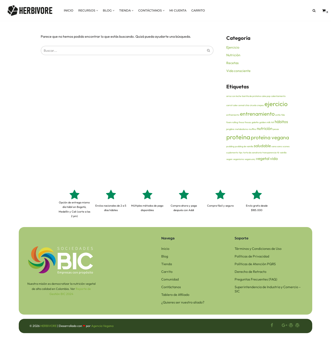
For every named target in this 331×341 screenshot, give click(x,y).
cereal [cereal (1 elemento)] (241, 105)
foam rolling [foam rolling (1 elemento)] (232, 122)
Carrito (167, 273)
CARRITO (198, 10)
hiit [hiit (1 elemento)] (272, 122)
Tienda (166, 265)
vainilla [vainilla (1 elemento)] (283, 153)
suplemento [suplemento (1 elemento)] (232, 153)
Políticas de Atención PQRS (255, 265)
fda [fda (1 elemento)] (283, 115)
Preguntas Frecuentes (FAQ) (256, 280)
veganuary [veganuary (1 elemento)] (250, 159)
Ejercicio (232, 47)
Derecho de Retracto (250, 273)
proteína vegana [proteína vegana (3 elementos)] (270, 138)
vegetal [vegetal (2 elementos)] (262, 159)
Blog (164, 257)
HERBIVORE (48, 327)
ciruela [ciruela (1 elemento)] (253, 105)
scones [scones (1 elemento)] (286, 147)
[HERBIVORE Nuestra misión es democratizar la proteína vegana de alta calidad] (30, 10)
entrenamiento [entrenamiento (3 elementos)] (257, 114)
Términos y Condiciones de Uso (258, 250)
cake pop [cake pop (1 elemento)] (265, 96)
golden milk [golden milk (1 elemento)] (264, 122)
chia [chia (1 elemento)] (247, 105)
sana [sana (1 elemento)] (273, 147)
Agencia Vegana (102, 327)
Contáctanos (171, 288)
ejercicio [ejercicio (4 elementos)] (276, 104)
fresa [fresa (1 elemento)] (241, 122)
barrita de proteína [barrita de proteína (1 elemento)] (251, 96)
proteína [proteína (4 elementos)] (238, 138)
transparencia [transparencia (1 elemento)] (269, 153)
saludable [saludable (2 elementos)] (262, 146)
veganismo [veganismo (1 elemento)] (238, 159)
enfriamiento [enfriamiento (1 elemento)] (232, 115)
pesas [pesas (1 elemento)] (276, 129)
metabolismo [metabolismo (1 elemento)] (241, 129)
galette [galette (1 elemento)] (255, 122)
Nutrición (233, 55)
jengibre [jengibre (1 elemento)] (230, 129)
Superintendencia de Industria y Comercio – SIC (268, 290)
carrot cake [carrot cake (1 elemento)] (232, 105)
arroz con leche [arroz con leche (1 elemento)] (233, 96)
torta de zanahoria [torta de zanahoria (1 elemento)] (252, 153)
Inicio (165, 250)
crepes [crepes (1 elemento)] (260, 105)
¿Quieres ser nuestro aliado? (182, 303)
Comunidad (170, 280)
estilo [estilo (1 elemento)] (278, 115)
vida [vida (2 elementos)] (274, 159)
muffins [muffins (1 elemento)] (252, 129)
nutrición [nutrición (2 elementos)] (264, 129)
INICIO (68, 10)
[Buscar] (314, 10)
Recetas (232, 63)
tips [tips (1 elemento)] (240, 153)
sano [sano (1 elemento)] (279, 147)
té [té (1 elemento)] (278, 153)
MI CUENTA (177, 10)
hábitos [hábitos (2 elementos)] (281, 122)
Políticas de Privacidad (252, 257)
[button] (97, 10)
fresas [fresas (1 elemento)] (248, 122)
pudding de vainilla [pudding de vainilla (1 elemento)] (244, 147)
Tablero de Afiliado (175, 296)
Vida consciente (238, 71)
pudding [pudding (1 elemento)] (230, 147)
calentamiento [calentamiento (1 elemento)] (278, 96)
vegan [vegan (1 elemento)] (229, 159)
